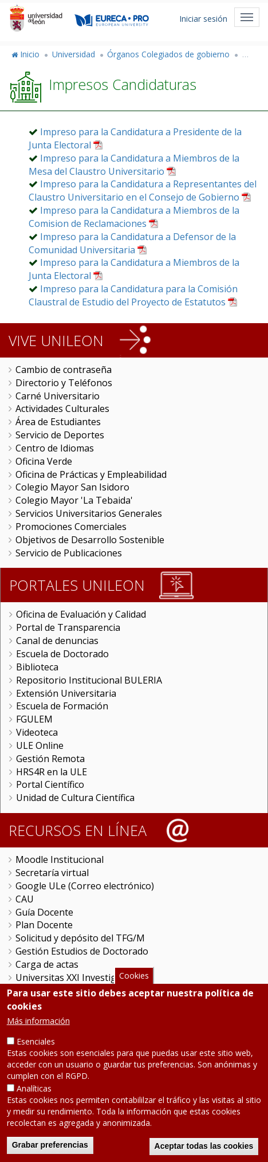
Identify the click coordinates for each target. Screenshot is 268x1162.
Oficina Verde (43, 461)
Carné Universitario (57, 396)
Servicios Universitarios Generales (88, 513)
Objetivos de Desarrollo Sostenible (89, 539)
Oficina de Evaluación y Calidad (81, 614)
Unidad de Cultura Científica (75, 797)
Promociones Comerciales (71, 526)
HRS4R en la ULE (51, 771)
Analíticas (34, 1105)
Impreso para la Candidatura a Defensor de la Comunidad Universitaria (132, 243)
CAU (24, 899)
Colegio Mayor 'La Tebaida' (74, 500)
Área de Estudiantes (58, 421)
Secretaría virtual (52, 872)
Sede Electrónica (50, 990)
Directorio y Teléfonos (63, 382)
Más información (38, 1038)
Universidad (73, 54)
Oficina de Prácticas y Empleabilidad (91, 474)
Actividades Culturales (62, 408)
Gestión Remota (50, 758)
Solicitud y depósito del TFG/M (80, 938)
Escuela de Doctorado (62, 653)
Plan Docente (44, 924)
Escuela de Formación (62, 706)
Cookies (134, 993)
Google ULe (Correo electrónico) (84, 886)
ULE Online (40, 745)
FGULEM (34, 719)
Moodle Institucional (59, 859)
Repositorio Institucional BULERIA (89, 680)
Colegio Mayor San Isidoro (72, 487)
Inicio (30, 54)
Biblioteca (37, 667)
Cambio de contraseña (63, 369)
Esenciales (36, 1058)
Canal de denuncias (57, 640)
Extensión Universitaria (66, 693)
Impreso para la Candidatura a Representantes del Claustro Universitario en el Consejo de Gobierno (143, 190)
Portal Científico (50, 784)
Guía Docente (44, 912)
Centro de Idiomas (54, 448)
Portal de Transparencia (68, 627)
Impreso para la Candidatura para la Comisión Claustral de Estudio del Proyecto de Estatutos (133, 295)
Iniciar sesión (203, 18)
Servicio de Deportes (59, 435)
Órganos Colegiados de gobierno (168, 54)
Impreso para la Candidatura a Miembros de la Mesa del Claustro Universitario (134, 165)
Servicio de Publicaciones (68, 553)
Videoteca (37, 732)
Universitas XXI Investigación (77, 977)
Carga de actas (46, 964)
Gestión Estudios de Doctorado (81, 951)
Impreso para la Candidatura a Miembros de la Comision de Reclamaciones (134, 217)
